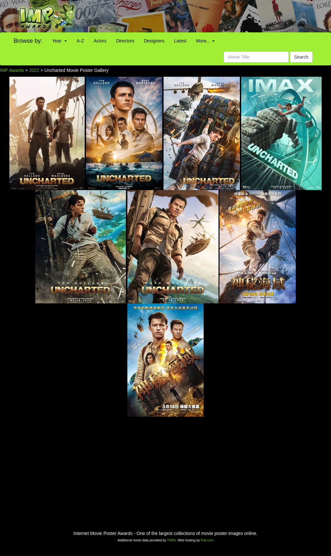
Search (301, 57)
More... (205, 40)
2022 (34, 70)
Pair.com (207, 540)
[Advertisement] (207, 16)
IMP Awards (12, 70)
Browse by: (28, 41)
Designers (154, 40)
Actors (100, 40)
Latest (180, 40)
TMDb (171, 540)
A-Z (80, 40)
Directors (125, 40)
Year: (59, 40)
